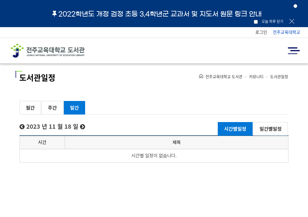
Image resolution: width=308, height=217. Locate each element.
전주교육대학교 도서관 (223, 76)
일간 (74, 107)
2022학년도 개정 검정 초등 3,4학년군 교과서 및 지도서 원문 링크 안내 (157, 14)
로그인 (261, 32)
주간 (52, 107)
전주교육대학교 (286, 32)
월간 (30, 107)
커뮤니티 (256, 76)
